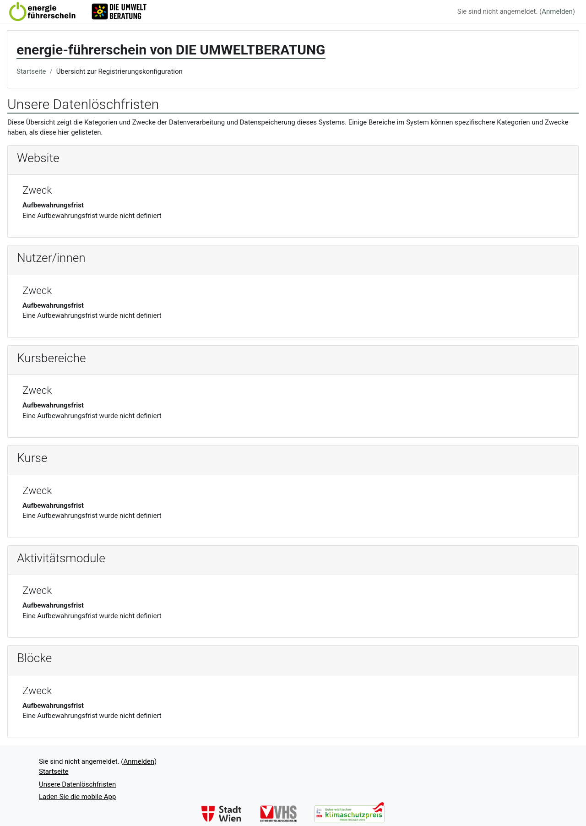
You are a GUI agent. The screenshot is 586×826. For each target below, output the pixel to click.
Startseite (31, 71)
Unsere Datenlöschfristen (77, 784)
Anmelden (557, 11)
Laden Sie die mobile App (77, 797)
